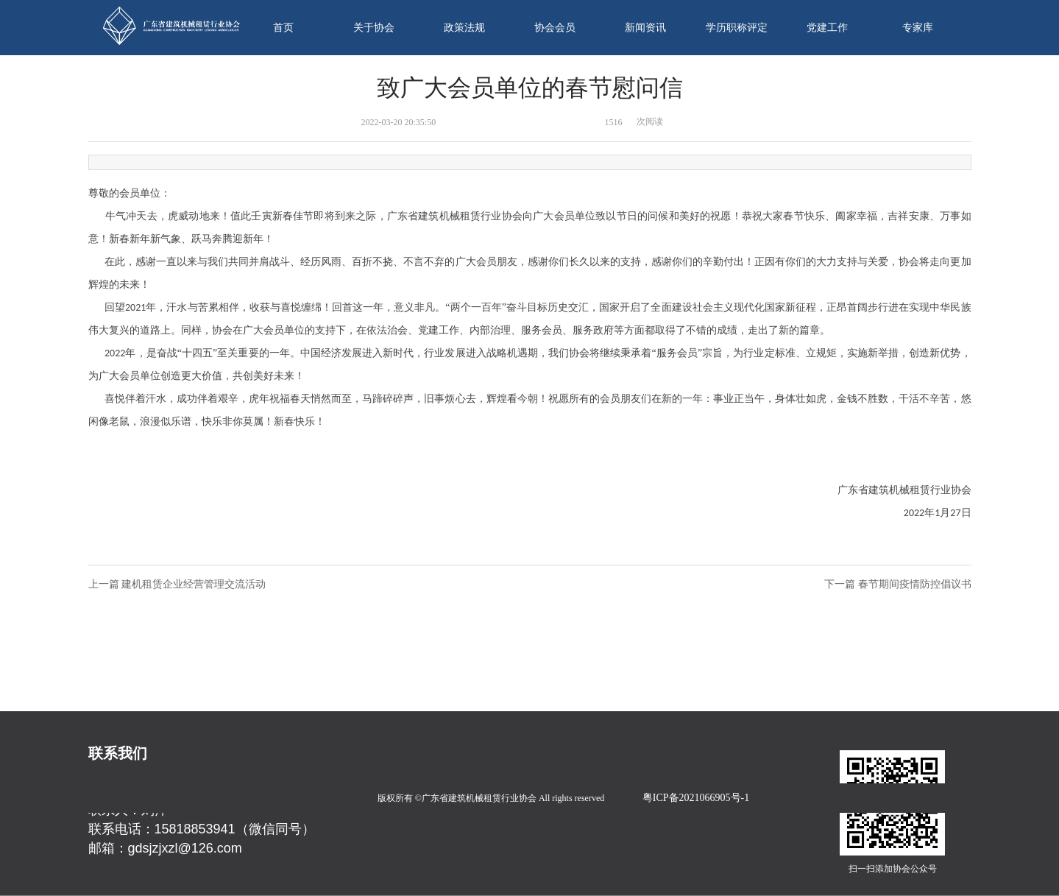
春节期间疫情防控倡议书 (914, 584)
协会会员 (554, 27)
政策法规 (464, 27)
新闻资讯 (645, 27)
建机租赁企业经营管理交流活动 (193, 584)
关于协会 (373, 27)
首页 (283, 27)
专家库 (917, 27)
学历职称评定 (737, 27)
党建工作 (827, 27)
